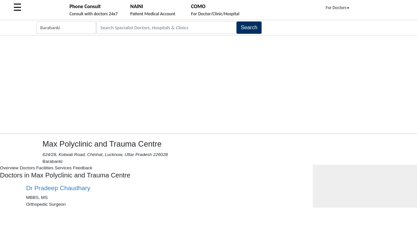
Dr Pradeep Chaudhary (58, 188)
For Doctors (338, 7)
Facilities (44, 167)
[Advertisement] (208, 84)
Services (63, 167)
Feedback (83, 167)
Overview (9, 167)
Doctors (27, 167)
